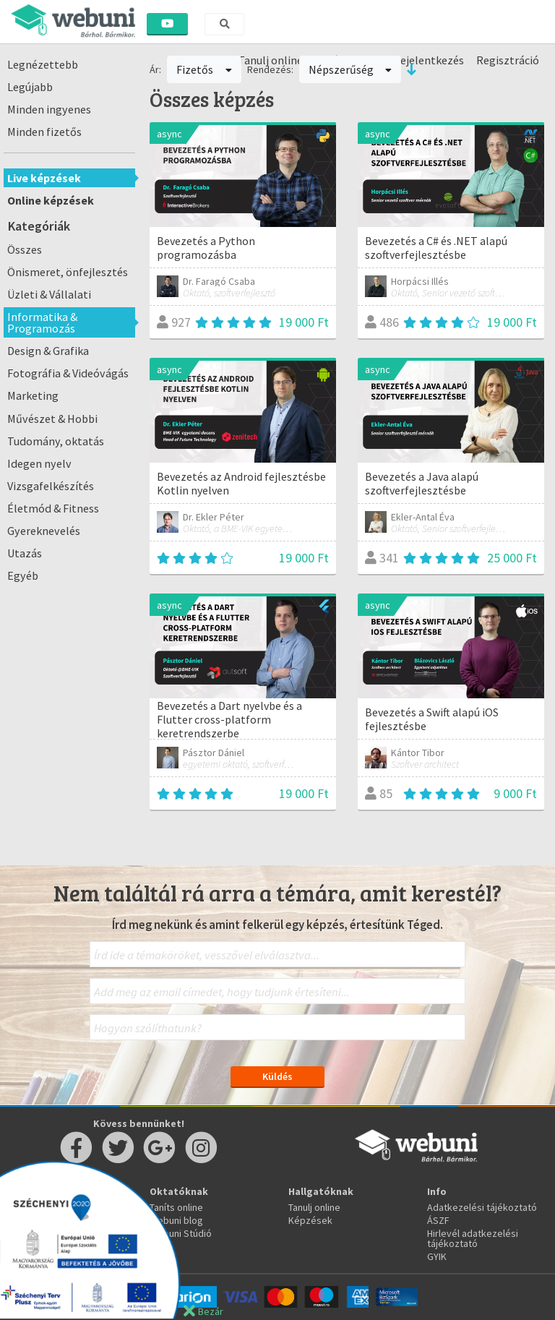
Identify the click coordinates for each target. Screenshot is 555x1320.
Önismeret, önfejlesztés (67, 272)
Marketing (33, 395)
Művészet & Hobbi (52, 418)
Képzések (310, 1220)
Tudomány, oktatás (55, 441)
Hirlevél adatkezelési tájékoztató (472, 1238)
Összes (24, 249)
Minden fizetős (44, 131)
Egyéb (22, 575)
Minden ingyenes (49, 109)
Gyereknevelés (43, 530)
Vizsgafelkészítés (50, 486)
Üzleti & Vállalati (49, 294)
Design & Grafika (48, 350)
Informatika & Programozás (42, 322)
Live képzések (44, 178)
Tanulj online (314, 1207)
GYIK (437, 1256)
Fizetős (204, 69)
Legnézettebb (42, 64)
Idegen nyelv (39, 463)
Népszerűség (350, 69)
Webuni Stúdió (181, 1233)
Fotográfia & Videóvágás (68, 373)
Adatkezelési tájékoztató (482, 1207)
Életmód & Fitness (53, 508)
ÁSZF (438, 1220)
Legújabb (30, 87)
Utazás (24, 553)
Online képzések (50, 200)
